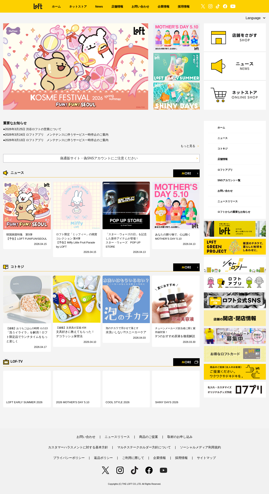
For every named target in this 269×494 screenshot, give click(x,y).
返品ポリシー (103, 458)
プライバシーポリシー (69, 458)
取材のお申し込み (180, 437)
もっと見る (190, 146)
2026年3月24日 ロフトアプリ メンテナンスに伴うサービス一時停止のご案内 (56, 134)
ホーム (221, 127)
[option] (75, 66)
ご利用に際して (133, 458)
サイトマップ (206, 458)
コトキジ (223, 148)
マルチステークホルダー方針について (144, 447)
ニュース (223, 138)
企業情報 (159, 458)
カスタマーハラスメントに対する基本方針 (78, 447)
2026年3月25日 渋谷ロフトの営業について (33, 129)
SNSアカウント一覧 (229, 180)
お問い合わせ (225, 190)
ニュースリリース (228, 201)
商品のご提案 (148, 437)
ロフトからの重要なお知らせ (234, 211)
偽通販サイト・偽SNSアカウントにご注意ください (129, 158)
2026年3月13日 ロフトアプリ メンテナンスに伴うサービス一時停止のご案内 (56, 140)
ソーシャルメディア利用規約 (200, 447)
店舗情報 (223, 159)
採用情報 (181, 458)
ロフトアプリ (225, 169)
